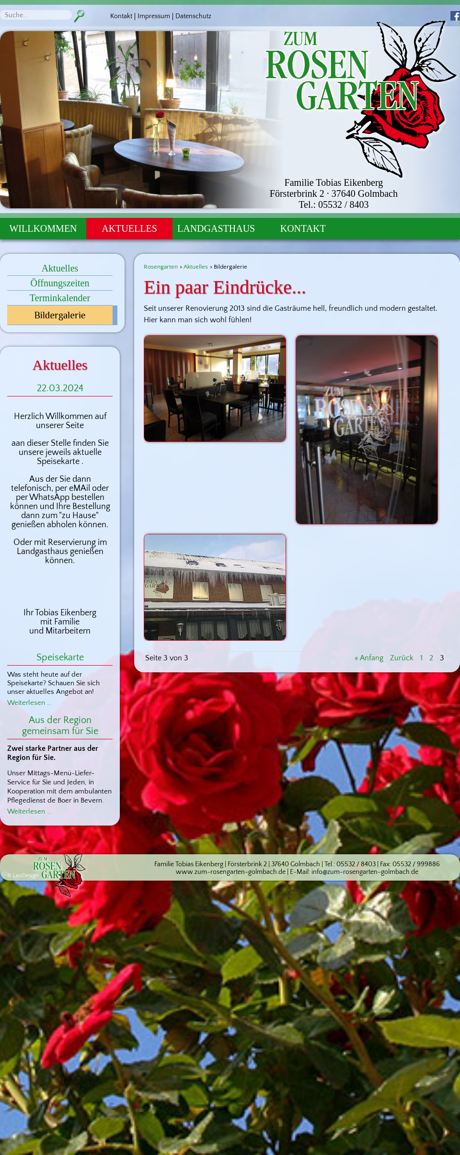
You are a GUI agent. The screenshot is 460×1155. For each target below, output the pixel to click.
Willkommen (43, 228)
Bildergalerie (59, 315)
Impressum (154, 16)
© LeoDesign (23, 875)
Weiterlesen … (29, 703)
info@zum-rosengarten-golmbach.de (364, 872)
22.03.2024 (60, 388)
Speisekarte (60, 657)
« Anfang (369, 658)
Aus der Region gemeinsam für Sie (60, 725)
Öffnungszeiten (60, 283)
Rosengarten (161, 266)
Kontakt (121, 16)
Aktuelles (129, 228)
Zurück (402, 658)
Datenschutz (193, 16)
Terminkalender (60, 298)
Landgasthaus (216, 228)
